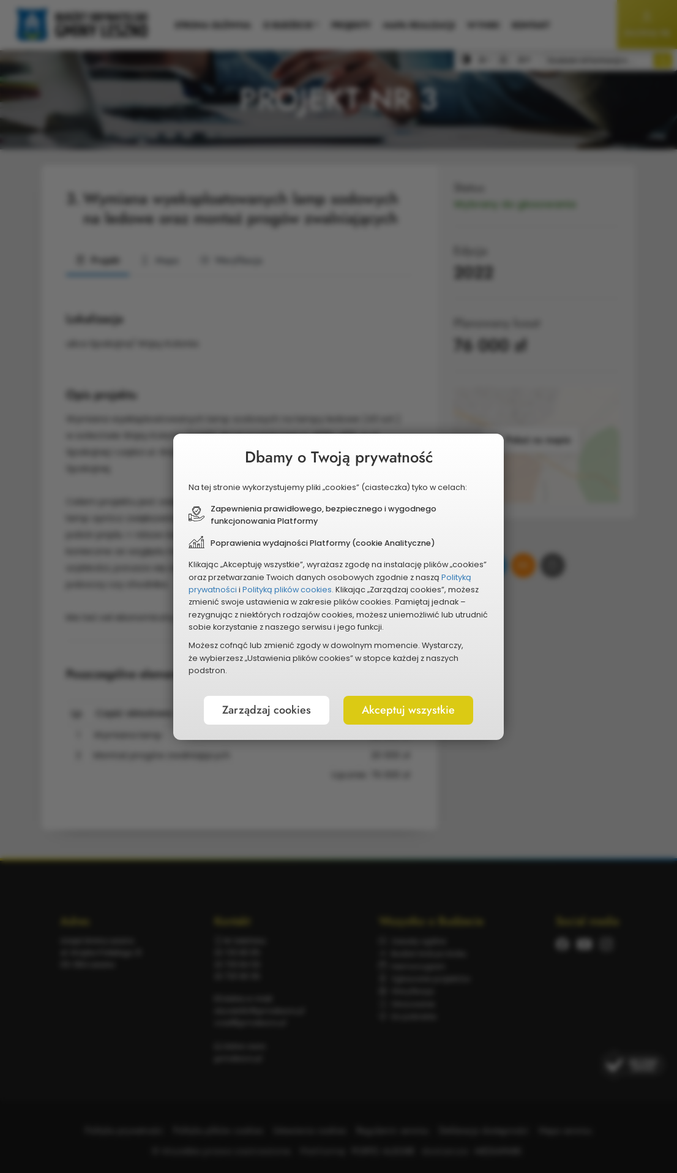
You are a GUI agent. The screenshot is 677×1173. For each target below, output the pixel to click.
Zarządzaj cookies (266, 710)
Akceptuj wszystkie (408, 710)
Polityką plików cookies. (288, 589)
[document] (338, 587)
